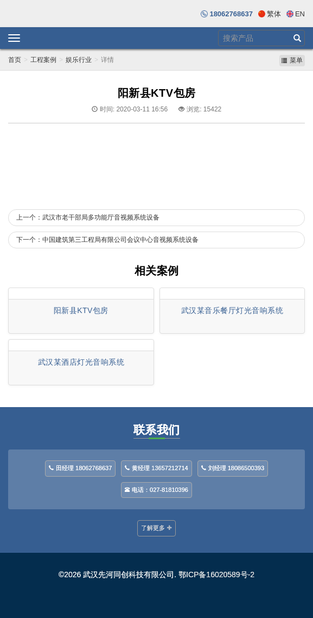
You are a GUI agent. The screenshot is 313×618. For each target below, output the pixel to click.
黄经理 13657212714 (156, 468)
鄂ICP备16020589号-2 (216, 574)
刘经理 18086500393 (232, 468)
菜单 (292, 60)
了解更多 (156, 528)
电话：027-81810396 (156, 489)
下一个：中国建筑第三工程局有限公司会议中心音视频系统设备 (107, 240)
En (300, 14)
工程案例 (43, 60)
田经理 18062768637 (80, 468)
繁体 (274, 14)
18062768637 (231, 14)
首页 (14, 60)
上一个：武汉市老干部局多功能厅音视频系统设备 (87, 217)
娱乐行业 (79, 60)
